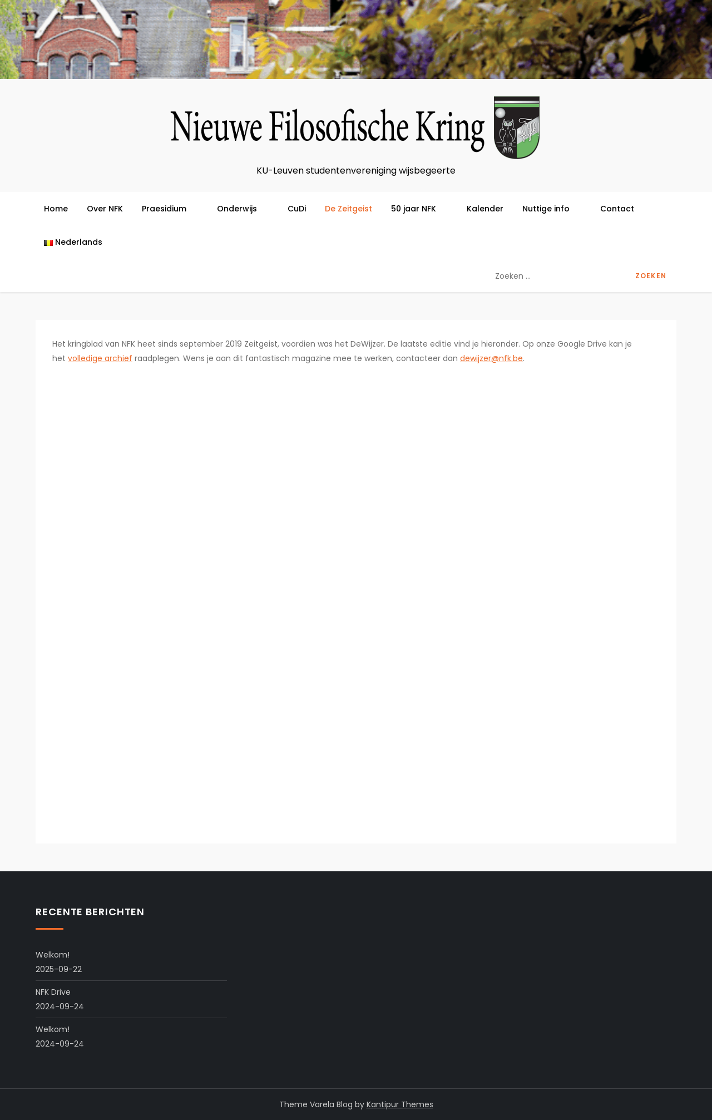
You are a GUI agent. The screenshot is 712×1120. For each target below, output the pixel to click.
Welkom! (53, 954)
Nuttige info (551, 208)
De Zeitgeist (348, 208)
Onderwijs (243, 208)
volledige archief (100, 358)
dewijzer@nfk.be (491, 358)
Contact (617, 208)
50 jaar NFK (419, 208)
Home (56, 208)
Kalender (485, 208)
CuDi (297, 208)
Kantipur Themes (400, 1104)
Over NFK (105, 208)
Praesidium (170, 208)
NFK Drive (53, 992)
